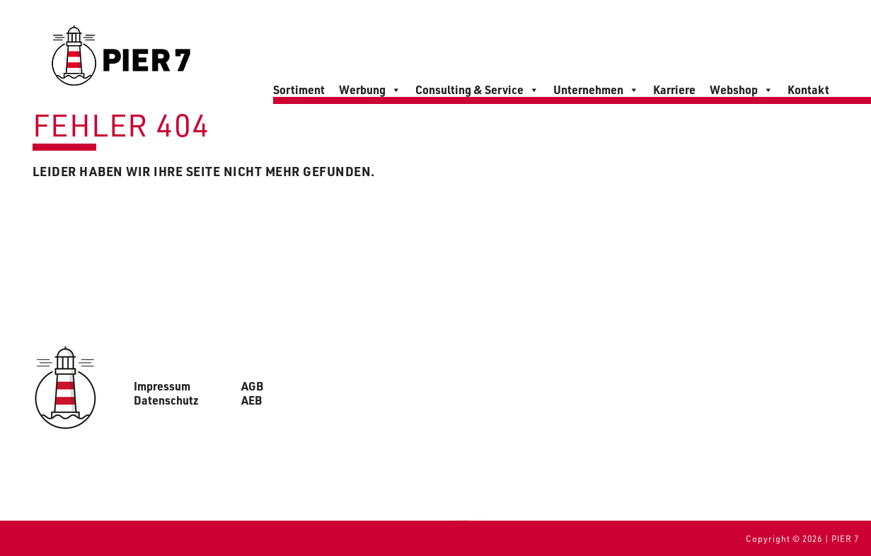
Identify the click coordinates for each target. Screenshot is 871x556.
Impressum (162, 386)
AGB (252, 386)
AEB (251, 400)
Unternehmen (596, 90)
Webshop (741, 90)
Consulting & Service (477, 90)
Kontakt (808, 89)
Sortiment (299, 89)
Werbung (370, 90)
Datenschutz (166, 400)
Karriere (674, 89)
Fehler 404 (121, 124)
